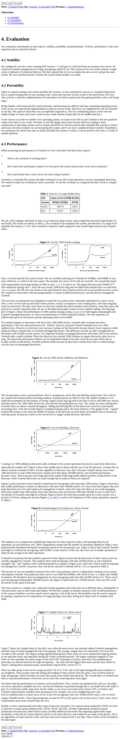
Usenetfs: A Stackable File (42, 7)
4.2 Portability (14, 20)
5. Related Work (16, 7)
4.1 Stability (13, 17)
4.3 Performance (15, 23)
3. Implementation (75, 7)
